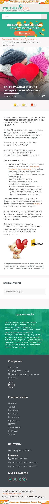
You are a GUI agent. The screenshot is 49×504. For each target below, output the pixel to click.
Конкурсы (13, 430)
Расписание (14, 417)
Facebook (13, 169)
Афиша (11, 406)
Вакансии (13, 413)
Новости (12, 403)
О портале (13, 367)
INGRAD (36, 203)
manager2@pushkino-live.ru (25, 466)
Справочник (14, 427)
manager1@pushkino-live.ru (25, 462)
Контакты (12, 377)
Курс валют (13, 420)
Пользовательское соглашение (23, 374)
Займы (11, 434)
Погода (11, 423)
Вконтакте (34, 166)
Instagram (26, 169)
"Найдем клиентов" (12, 493)
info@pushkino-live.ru (22, 450)
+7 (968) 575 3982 (20, 458)
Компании (13, 410)
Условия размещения (18, 370)
